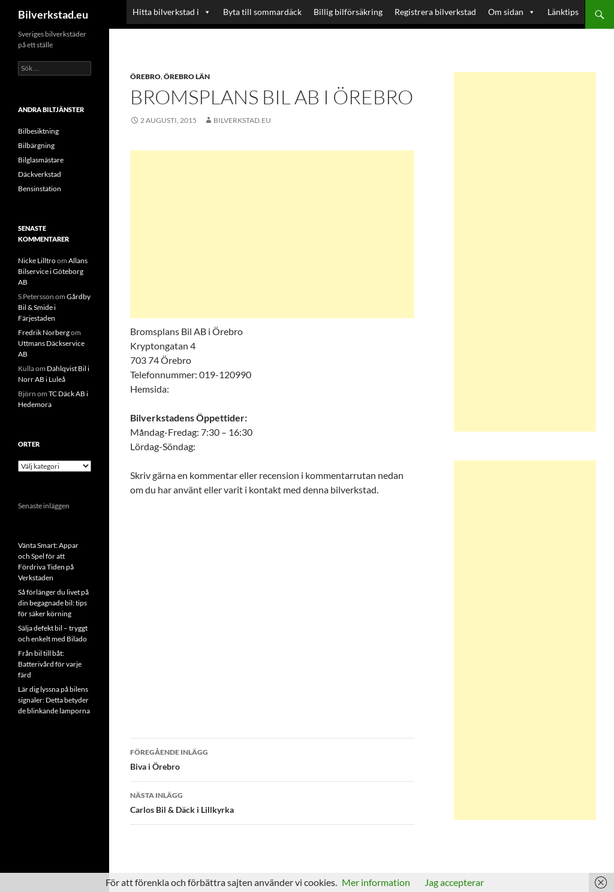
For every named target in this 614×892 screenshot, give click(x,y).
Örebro (145, 76)
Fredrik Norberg (44, 332)
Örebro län (187, 76)
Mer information (376, 882)
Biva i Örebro (272, 758)
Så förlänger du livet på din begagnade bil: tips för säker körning (53, 602)
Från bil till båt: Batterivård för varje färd (50, 664)
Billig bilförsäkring (348, 12)
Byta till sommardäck (262, 12)
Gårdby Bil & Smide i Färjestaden (54, 307)
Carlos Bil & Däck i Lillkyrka (272, 801)
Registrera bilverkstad (435, 12)
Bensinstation (39, 188)
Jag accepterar (454, 882)
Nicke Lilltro (37, 260)
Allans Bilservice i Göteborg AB (53, 271)
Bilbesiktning (38, 130)
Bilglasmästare (41, 159)
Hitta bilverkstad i (166, 12)
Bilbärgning (36, 145)
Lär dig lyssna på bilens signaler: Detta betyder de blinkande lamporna (54, 700)
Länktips (563, 12)
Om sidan (505, 12)
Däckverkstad (39, 174)
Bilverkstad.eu (53, 14)
